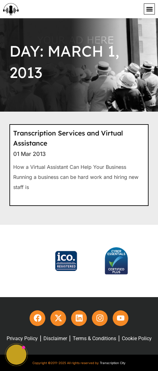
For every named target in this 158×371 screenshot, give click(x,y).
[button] (149, 8)
